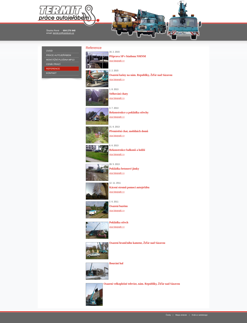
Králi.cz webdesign (200, 315)
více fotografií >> (117, 61)
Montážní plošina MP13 (60, 59)
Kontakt (51, 73)
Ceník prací (53, 64)
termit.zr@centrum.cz (63, 33)
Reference (53, 68)
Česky (168, 315)
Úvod (49, 50)
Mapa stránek (181, 315)
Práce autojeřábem (58, 55)
